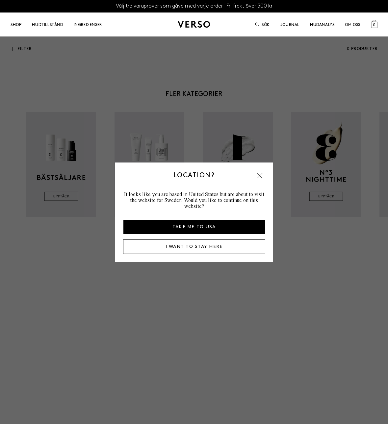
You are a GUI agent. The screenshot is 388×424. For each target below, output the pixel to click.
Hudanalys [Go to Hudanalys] (322, 24)
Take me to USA (194, 227)
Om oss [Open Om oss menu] (352, 24)
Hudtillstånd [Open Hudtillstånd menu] (47, 24)
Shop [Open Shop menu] (16, 24)
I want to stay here (194, 246)
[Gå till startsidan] (194, 24)
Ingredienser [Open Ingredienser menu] (88, 24)
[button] (260, 175)
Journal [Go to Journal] (289, 24)
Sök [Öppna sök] (262, 24)
